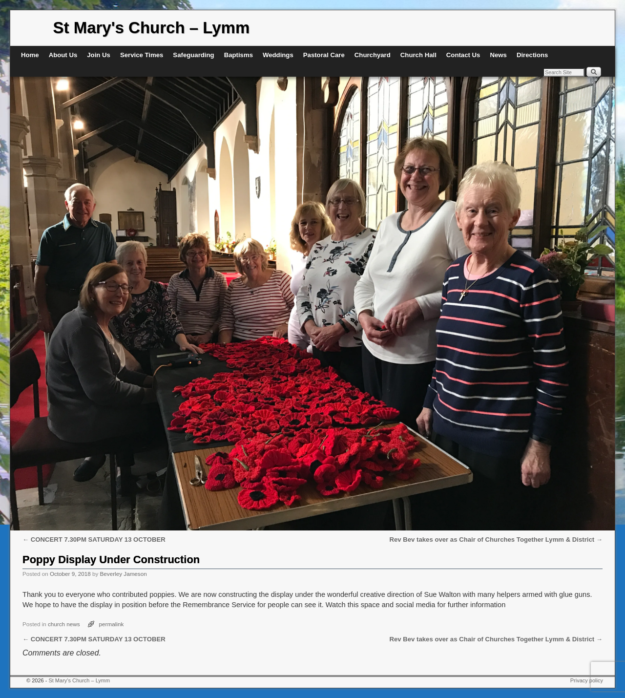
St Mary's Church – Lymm (151, 28)
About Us (63, 55)
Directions (532, 55)
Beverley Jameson (123, 574)
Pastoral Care (324, 55)
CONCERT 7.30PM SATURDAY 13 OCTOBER (94, 539)
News (498, 55)
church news (64, 624)
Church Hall (418, 55)
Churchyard (372, 55)
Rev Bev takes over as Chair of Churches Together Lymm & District (496, 539)
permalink (111, 624)
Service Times (141, 55)
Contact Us (463, 55)
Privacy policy (586, 680)
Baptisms (238, 55)
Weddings (278, 55)
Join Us (98, 55)
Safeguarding (193, 55)
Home (30, 55)
